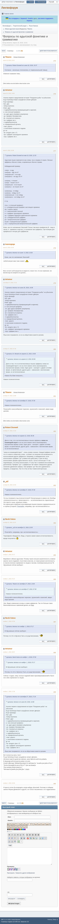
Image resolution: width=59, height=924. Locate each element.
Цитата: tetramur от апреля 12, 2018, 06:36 (21, 359)
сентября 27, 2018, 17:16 (10, 282)
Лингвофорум (9, 7)
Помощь (50, 919)
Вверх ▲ (55, 919)
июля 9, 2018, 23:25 (8, 247)
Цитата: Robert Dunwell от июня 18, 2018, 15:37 (21, 65)
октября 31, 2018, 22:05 (9, 485)
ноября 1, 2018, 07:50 (9, 621)
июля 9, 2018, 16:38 (8, 150)
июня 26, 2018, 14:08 (9, 93)
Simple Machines (15, 919)
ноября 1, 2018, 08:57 (9, 652)
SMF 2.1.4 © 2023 (6, 919)
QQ (42, 79)
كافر (6, 481)
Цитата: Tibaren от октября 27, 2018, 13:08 (20, 584)
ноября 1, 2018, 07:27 (9, 578)
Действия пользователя (48, 50)
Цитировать (50, 79)
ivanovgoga (10, 244)
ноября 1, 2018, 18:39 (9, 783)
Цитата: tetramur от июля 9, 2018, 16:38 (19, 252)
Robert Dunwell (11, 427)
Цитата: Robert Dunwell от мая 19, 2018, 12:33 (21, 155)
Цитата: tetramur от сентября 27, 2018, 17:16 (21, 696)
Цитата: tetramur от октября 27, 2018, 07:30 (20, 401)
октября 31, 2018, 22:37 (9, 522)
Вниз (3, 50)
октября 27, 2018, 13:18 (9, 430)
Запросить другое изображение (25, 873)
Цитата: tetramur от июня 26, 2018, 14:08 (19, 287)
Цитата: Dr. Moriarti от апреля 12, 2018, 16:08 (21, 354)
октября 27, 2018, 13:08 (9, 395)
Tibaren (29, 29)
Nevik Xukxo (10, 519)
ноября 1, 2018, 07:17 (9, 554)
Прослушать (11, 873)
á (7, 831)
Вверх (4, 803)
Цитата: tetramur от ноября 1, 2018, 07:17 (20, 626)
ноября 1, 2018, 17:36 (9, 691)
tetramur (8, 90)
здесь (35, 18)
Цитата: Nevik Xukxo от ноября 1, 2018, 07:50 (21, 657)
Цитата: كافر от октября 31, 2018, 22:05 (19, 527)
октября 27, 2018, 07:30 (9, 348)
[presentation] (23, 886)
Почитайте (20, 506)
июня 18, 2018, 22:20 (9, 60)
